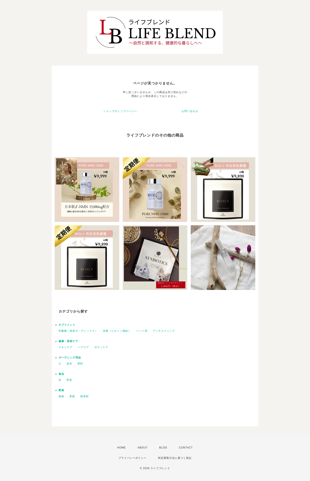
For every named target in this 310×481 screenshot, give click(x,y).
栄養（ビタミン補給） (117, 330)
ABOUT (142, 447)
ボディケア (101, 347)
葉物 (61, 396)
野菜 (69, 379)
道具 (69, 363)
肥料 (80, 363)
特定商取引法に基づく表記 (175, 457)
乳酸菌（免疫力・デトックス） (78, 330)
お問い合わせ (189, 111)
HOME (121, 447)
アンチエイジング (164, 330)
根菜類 (84, 396)
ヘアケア (83, 347)
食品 (61, 373)
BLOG (163, 447)
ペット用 (141, 330)
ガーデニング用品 (70, 357)
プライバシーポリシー (132, 457)
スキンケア (66, 347)
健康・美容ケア (68, 341)
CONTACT (186, 447)
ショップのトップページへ (120, 111)
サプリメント (67, 324)
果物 (72, 396)
